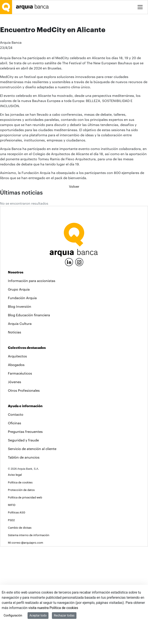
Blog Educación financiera (29, 392)
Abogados (16, 442)
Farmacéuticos (20, 451)
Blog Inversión (19, 384)
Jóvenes (14, 459)
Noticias (14, 410)
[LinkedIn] (69, 339)
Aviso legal (15, 552)
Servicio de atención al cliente (32, 526)
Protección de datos (21, 567)
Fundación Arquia (22, 375)
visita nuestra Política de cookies (53, 608)
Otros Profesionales (24, 468)
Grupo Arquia (19, 367)
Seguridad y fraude (23, 518)
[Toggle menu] (140, 7)
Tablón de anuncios (24, 535)
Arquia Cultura (20, 401)
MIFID (11, 582)
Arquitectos (17, 434)
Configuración (13, 615)
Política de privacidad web (25, 574)
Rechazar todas (64, 615)
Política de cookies (20, 559)
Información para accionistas (31, 358)
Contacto (15, 492)
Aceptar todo (38, 615)
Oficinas (14, 500)
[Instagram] (79, 339)
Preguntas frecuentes (25, 509)
